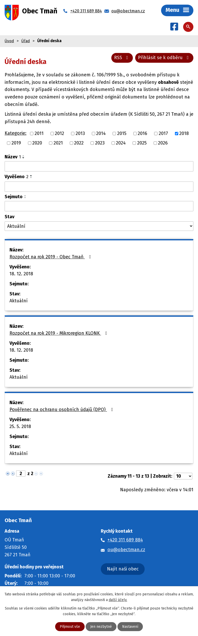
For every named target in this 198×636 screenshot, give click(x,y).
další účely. (118, 600)
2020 (37, 143)
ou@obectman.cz (126, 549)
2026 (163, 143)
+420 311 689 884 (125, 540)
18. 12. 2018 (21, 274)
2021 (58, 143)
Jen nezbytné (101, 626)
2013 (80, 133)
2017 (163, 133)
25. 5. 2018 (20, 426)
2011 (39, 133)
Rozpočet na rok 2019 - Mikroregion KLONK (59, 333)
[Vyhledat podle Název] (99, 166)
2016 (142, 133)
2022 (79, 143)
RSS (122, 57)
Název (13, 157)
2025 (142, 143)
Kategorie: (15, 133)
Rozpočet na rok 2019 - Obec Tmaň (51, 257)
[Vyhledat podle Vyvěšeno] (99, 186)
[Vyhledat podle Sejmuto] (99, 206)
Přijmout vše (70, 626)
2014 (101, 133)
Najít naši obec (123, 569)
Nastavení (130, 626)
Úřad (25, 41)
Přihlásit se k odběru (164, 57)
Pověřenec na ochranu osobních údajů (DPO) (62, 409)
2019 (16, 143)
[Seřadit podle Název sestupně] (23, 158)
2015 (121, 133)
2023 (100, 143)
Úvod (9, 41)
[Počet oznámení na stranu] (183, 476)
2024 (121, 143)
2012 (59, 133)
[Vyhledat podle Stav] (99, 226)
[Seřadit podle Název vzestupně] (23, 156)
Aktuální (18, 301)
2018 (184, 133)
